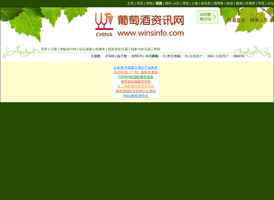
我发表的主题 (118, 49)
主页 (130, 3)
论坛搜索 (85, 49)
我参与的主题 (141, 49)
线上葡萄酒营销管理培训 (135, 86)
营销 (149, 3)
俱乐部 (206, 3)
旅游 (229, 3)
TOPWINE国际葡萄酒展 (136, 77)
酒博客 (219, 3)
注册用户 (222, 56)
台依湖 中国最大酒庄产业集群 (135, 67)
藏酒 (239, 3)
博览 (185, 3)
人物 (194, 3)
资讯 (140, 3)
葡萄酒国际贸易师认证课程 (136, 91)
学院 (261, 3)
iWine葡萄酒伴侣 (135, 96)
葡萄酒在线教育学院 (136, 82)
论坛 (270, 3)
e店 (176, 3)
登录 (44, 49)
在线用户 (196, 56)
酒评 (168, 3)
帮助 (157, 49)
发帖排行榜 (68, 49)
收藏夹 (100, 49)
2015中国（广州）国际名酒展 (135, 72)
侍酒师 (250, 3)
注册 (53, 49)
